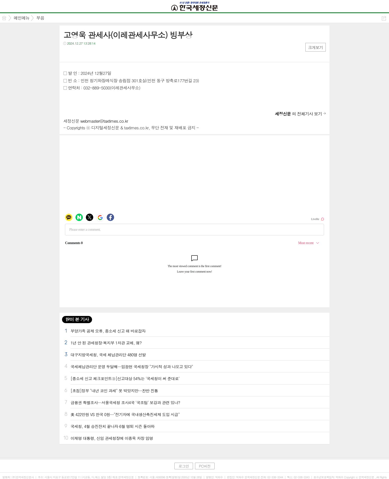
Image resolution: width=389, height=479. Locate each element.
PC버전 (205, 466)
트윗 (77, 53)
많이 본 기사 (77, 319)
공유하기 (384, 18)
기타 (97, 53)
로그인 (183, 466)
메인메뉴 (22, 18)
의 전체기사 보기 (298, 114)
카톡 (87, 53)
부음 (40, 18)
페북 (67, 53)
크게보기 (315, 47)
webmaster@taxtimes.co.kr (104, 121)
